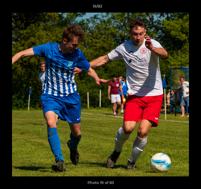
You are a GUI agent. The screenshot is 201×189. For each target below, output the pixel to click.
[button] (182, 7)
